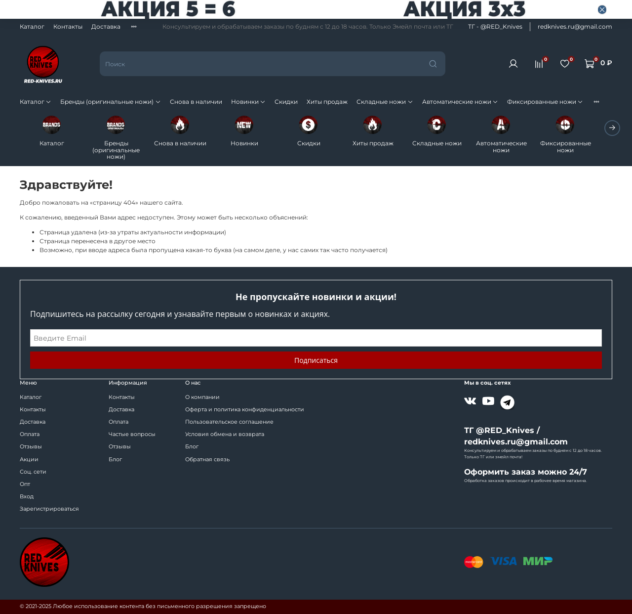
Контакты (67, 26)
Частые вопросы (132, 434)
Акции (29, 459)
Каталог (32, 26)
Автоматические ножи (460, 101)
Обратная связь (207, 459)
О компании (202, 397)
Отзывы (31, 446)
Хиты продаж (327, 101)
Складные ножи (384, 101)
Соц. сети (33, 472)
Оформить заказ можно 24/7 (525, 472)
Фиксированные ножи (545, 101)
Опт (25, 484)
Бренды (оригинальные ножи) (110, 101)
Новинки (248, 101)
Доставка (105, 26)
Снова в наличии (196, 101)
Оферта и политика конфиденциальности (244, 409)
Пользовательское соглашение (229, 422)
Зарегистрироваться (49, 509)
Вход (27, 496)
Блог (115, 459)
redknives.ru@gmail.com (575, 26)
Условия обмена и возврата (224, 434)
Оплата (30, 434)
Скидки (286, 101)
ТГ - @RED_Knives (495, 26)
